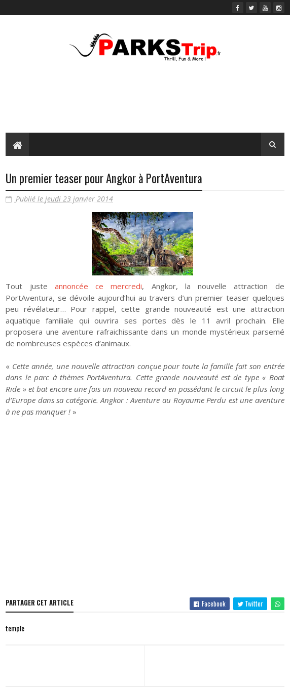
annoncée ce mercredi (98, 286)
